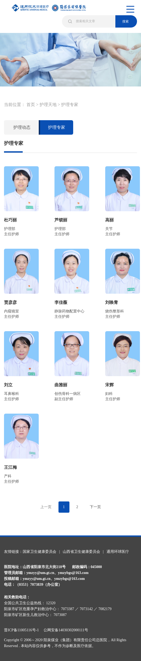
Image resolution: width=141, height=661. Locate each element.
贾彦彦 (10, 302)
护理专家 (69, 104)
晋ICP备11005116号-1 (23, 630)
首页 (30, 104)
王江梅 (10, 467)
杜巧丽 (10, 220)
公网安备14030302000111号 (66, 630)
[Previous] (46, 507)
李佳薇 (60, 302)
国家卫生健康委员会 (39, 552)
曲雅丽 (60, 385)
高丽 (109, 220)
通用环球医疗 (118, 552)
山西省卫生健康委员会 (81, 552)
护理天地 (48, 104)
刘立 (8, 385)
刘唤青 (111, 302)
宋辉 (109, 385)
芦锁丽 (60, 220)
